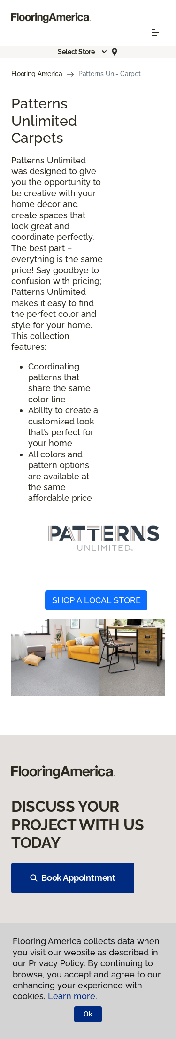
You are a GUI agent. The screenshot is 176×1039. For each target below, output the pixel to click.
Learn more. (72, 996)
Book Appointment (72, 878)
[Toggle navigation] (155, 32)
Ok (88, 1014)
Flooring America (36, 73)
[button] (82, 51)
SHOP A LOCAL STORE (96, 600)
